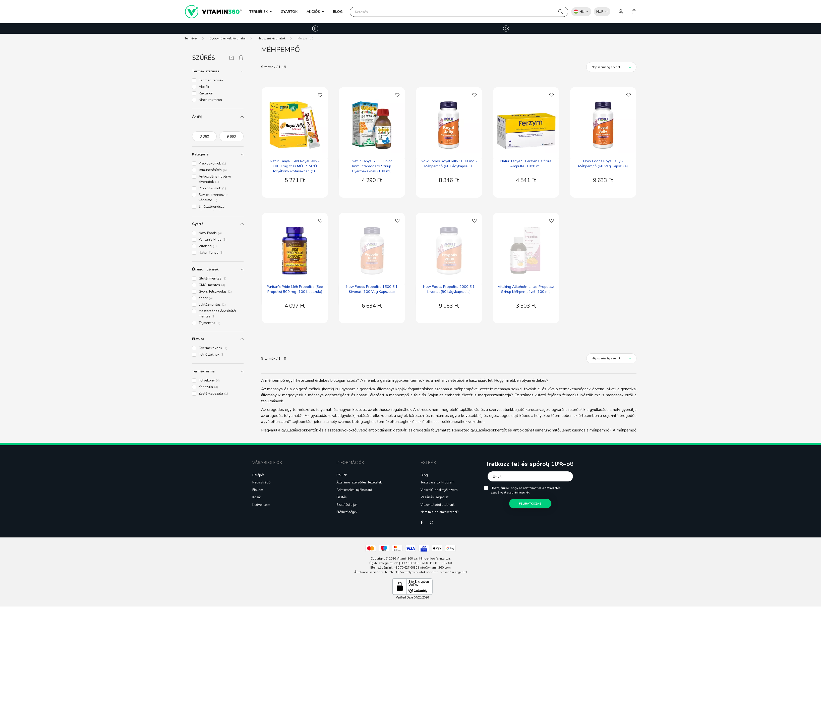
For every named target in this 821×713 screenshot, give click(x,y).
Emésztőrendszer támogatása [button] (212, 209)
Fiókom (257, 490)
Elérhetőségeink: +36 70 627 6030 (393, 568)
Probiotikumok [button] (212, 188)
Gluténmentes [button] (212, 278)
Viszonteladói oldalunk (437, 505)
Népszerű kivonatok (271, 38)
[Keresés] (459, 12)
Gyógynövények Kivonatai (227, 38)
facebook (422, 522)
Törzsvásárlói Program (437, 483)
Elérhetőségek (346, 512)
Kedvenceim (261, 505)
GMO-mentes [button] (212, 285)
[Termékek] (191, 38)
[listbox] (601, 11)
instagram (432, 522)
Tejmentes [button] (209, 322)
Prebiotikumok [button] (212, 163)
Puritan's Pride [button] (212, 239)
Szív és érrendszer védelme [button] (213, 197)
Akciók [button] (314, 11)
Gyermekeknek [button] (213, 348)
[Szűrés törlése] (241, 58)
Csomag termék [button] (211, 80)
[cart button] (634, 12)
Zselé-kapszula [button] (213, 393)
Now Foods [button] (210, 233)
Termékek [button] (259, 11)
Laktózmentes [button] (212, 304)
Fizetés (341, 498)
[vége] (231, 136)
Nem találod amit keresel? (439, 512)
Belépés (258, 475)
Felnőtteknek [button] (211, 354)
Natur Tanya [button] (211, 252)
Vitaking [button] (208, 246)
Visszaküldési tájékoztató (439, 490)
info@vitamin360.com (435, 568)
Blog (338, 11)
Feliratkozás (530, 504)
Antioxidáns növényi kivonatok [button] (215, 179)
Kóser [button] (206, 298)
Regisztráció (261, 483)
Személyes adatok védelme (419, 572)
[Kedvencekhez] (320, 95)
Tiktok (442, 522)
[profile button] (621, 12)
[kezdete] (204, 136)
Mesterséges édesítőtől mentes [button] (217, 314)
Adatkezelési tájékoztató (354, 490)
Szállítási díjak (346, 505)
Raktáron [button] (206, 93)
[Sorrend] (611, 67)
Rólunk (341, 475)
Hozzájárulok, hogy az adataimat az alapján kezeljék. (526, 490)
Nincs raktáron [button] (210, 99)
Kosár (256, 498)
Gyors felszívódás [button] (215, 291)
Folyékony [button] (209, 380)
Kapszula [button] (208, 387)
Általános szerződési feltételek (359, 483)
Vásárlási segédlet (434, 498)
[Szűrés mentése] (231, 58)
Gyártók (289, 11)
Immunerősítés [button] (213, 170)
